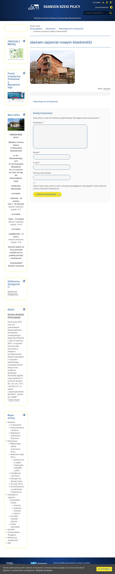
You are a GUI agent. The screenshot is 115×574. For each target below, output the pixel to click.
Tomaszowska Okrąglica (13, 533)
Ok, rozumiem (104, 569)
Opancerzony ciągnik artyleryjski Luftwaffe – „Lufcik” (19, 465)
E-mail (36, 162)
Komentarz (38, 122)
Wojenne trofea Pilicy (17, 456)
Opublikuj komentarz (46, 194)
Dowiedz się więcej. (44, 570)
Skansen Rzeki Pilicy (61, 7)
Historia (17, 505)
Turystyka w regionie (13, 496)
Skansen (11, 422)
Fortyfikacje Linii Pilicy (16, 474)
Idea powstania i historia (17, 429)
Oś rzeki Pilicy (17, 484)
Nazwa (36, 152)
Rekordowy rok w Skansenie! (71, 28)
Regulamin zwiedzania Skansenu (15, 436)
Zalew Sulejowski (15, 525)
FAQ (9, 543)
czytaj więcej (14, 399)
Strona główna (36, 28)
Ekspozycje (12, 441)
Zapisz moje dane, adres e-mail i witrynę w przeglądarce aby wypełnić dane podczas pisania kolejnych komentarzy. (69, 187)
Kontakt (11, 529)
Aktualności (51, 28)
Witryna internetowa (42, 173)
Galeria (17, 513)
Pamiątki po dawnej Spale (16, 480)
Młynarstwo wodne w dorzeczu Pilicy (16, 447)
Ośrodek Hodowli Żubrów (14, 519)
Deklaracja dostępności (13, 293)
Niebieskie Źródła (15, 501)
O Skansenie (16, 425)
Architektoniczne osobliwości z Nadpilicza (17, 489)
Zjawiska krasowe (17, 509)
